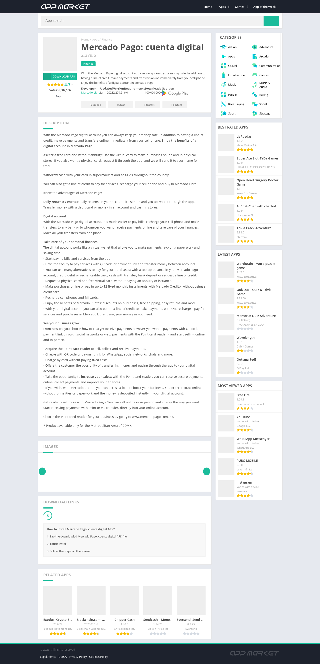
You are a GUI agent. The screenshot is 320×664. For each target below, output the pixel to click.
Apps (222, 7)
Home (208, 7)
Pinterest (146, 106)
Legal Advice (48, 658)
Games (239, 7)
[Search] (160, 22)
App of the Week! (264, 7)
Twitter (118, 106)
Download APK (59, 78)
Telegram (173, 106)
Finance (107, 41)
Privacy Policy (78, 658)
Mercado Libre (90, 94)
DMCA (62, 658)
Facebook (92, 106)
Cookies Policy (98, 658)
